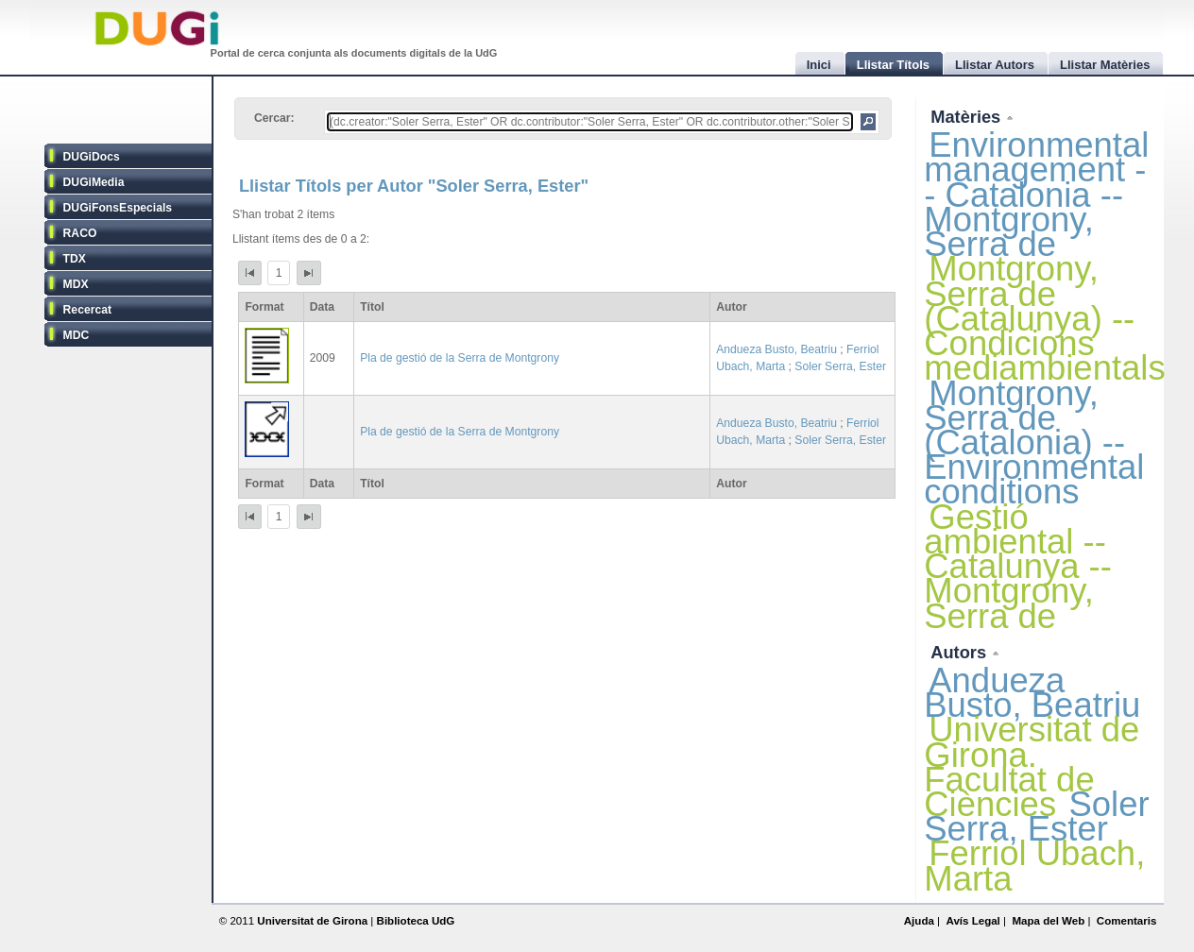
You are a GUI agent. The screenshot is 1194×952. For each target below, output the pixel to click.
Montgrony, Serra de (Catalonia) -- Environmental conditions (1034, 443)
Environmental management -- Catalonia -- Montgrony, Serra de (1036, 195)
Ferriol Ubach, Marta (1034, 865)
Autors (960, 652)
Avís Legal (972, 920)
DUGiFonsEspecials (118, 207)
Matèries (967, 117)
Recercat (87, 309)
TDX (74, 258)
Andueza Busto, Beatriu (776, 349)
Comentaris (1127, 920)
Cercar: (274, 118)
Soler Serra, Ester (840, 366)
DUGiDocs (91, 156)
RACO (80, 233)
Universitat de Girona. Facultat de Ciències (1031, 767)
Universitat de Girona (312, 920)
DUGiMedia (94, 182)
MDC (76, 335)
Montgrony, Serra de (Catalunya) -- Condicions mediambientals (1044, 318)
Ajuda (919, 920)
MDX (76, 284)
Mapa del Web (1048, 920)
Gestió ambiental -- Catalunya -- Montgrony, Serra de (1018, 567)
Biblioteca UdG (416, 920)
